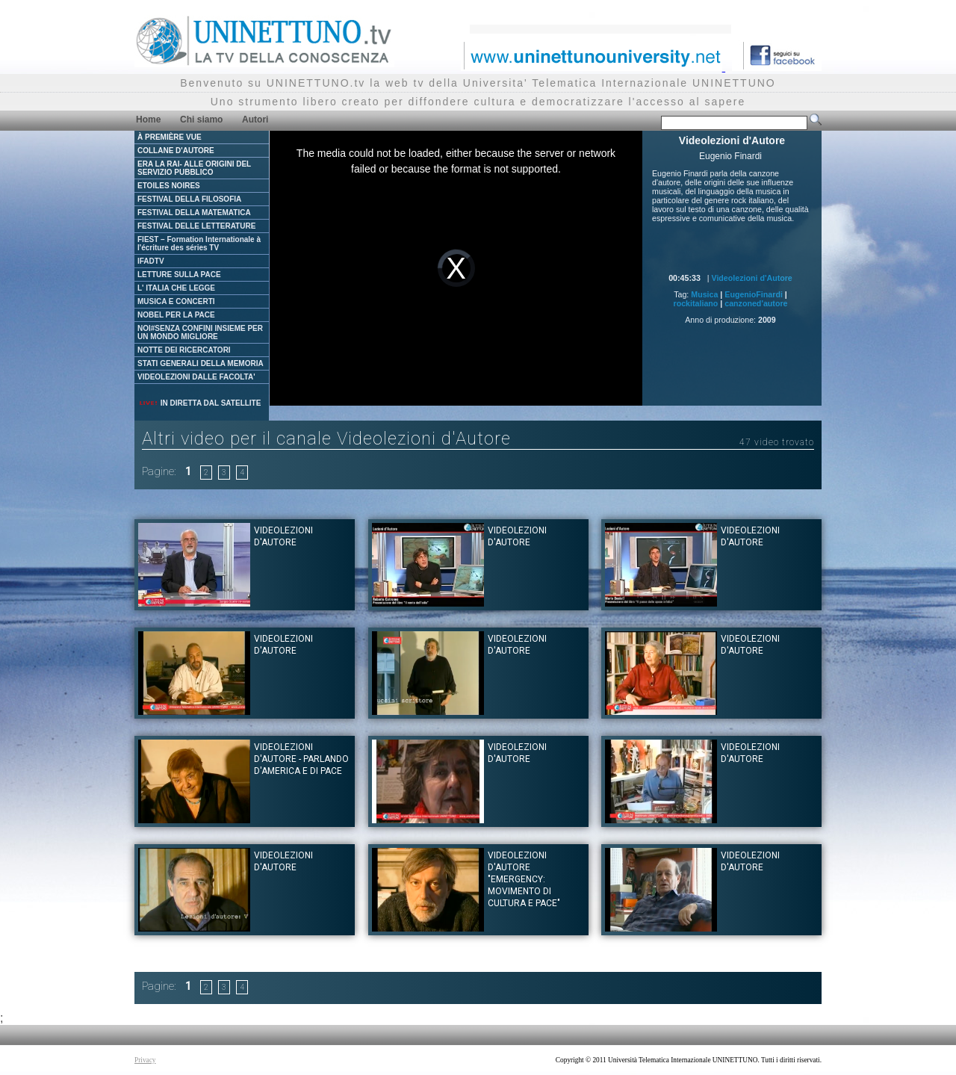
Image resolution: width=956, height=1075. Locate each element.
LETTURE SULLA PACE (179, 274)
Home (148, 119)
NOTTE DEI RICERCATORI (184, 350)
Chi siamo (201, 119)
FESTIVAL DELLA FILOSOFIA (189, 199)
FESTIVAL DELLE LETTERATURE (196, 226)
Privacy (145, 1060)
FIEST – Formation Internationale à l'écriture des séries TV (199, 243)
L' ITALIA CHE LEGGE (176, 288)
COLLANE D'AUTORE (175, 150)
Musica (704, 294)
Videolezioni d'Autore (751, 277)
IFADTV (150, 261)
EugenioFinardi (753, 294)
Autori (255, 119)
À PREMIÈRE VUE (169, 137)
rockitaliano (696, 303)
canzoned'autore (755, 303)
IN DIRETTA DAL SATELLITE (199, 403)
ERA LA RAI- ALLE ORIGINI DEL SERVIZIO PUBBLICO (194, 168)
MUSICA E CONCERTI (176, 301)
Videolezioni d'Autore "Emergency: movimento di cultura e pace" (524, 879)
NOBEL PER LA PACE (176, 315)
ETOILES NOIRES (168, 186)
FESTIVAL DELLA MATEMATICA (194, 212)
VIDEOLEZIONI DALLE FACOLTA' (196, 377)
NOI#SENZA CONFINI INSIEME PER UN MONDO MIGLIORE (200, 332)
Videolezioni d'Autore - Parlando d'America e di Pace (301, 759)
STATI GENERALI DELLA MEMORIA (200, 363)
